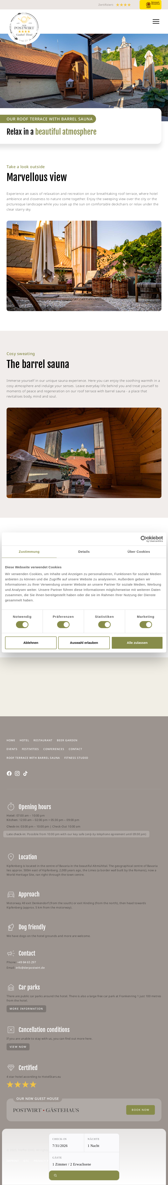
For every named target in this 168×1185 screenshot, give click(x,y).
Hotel (24, 740)
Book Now (140, 1110)
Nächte (94, 1139)
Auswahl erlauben (84, 642)
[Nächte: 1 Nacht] (101, 1143)
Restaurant (42, 740)
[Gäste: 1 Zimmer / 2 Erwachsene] (84, 1161)
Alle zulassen (137, 642)
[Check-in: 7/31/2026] (66, 1143)
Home (11, 740)
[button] (155, 21)
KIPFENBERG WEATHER (84, 687)
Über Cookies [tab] (139, 551)
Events (12, 749)
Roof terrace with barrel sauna (33, 758)
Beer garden (67, 740)
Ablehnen (30, 642)
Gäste (57, 1157)
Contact (75, 749)
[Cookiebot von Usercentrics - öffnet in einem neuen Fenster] (144, 539)
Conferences (53, 749)
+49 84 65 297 (26, 962)
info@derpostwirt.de (30, 968)
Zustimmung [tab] (29, 551)
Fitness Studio (76, 758)
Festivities (30, 749)
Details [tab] (84, 551)
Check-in (59, 1139)
